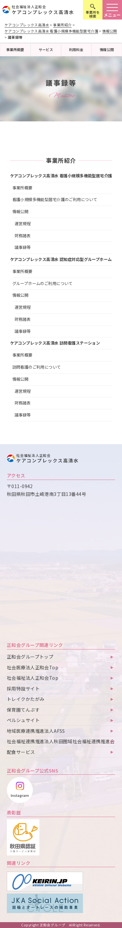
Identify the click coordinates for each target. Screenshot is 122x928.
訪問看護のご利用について (36, 367)
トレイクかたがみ (25, 699)
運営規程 (23, 223)
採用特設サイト (23, 688)
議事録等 (23, 247)
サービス (46, 49)
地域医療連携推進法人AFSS (36, 731)
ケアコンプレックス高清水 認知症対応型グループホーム (61, 259)
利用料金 (76, 49)
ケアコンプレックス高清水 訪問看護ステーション (55, 343)
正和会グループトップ (30, 656)
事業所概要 (15, 49)
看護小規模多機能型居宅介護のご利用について (54, 199)
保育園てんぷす (23, 709)
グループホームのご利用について (42, 283)
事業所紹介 (61, 160)
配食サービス (21, 752)
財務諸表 (23, 236)
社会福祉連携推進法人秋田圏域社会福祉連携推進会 (61, 741)
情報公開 (107, 49)
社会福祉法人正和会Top (32, 678)
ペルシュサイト (23, 720)
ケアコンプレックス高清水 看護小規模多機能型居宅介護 (61, 176)
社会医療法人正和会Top (32, 667)
